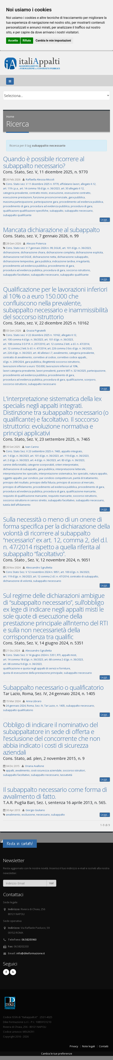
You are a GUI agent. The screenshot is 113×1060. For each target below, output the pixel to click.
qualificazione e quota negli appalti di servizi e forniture (36, 668)
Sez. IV (39, 705)
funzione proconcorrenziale (50, 197)
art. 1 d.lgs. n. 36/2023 (16, 455)
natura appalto (98, 473)
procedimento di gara (16, 206)
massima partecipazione (18, 202)
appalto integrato (71, 451)
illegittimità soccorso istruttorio (61, 362)
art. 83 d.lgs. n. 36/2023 (70, 460)
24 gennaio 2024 (16, 705)
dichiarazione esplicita (89, 252)
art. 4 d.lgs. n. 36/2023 (43, 460)
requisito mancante (60, 496)
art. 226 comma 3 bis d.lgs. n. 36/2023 (69, 348)
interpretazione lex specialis (20, 473)
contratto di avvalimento (17, 357)
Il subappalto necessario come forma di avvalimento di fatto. (55, 793)
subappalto (56, 210)
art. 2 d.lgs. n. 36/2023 (16, 460)
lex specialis (80, 473)
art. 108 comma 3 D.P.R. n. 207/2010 (24, 344)
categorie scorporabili (41, 464)
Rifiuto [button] (27, 40)
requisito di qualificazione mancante (25, 496)
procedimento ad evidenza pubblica (81, 202)
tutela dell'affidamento (16, 505)
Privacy (74, 1046)
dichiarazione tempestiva (18, 261)
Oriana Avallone (34, 766)
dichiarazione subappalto (72, 257)
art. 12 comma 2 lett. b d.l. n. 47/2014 (24, 348)
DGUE (57, 248)
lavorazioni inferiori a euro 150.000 (24, 366)
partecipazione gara (46, 202)
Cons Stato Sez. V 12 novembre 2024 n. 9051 (32, 572)
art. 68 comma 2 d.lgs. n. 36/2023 (63, 659)
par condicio (30, 478)
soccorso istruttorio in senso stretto (25, 500)
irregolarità (82, 261)
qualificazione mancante (81, 491)
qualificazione (74, 379)
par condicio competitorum (55, 478)
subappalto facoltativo (16, 274)
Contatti (103, 1046)
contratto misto (38, 193)
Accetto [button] (13, 40)
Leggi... (105, 219)
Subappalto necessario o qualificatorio (53, 687)
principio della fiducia (42, 482)
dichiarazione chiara (33, 252)
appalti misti (69, 655)
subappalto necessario (79, 210)
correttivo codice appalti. (72, 357)
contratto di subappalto (84, 576)
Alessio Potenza (36, 243)
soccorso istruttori (74, 770)
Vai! (51, 883)
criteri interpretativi (66, 464)
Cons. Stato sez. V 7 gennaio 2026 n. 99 (29, 248)
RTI (59, 655)
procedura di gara (81, 206)
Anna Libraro (33, 701)
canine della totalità (14, 464)
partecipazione (96, 370)
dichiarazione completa (60, 252)
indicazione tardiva (63, 261)
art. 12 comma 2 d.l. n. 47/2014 (51, 576)
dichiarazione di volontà (17, 581)
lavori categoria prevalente (19, 370)
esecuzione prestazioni (17, 197)
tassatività (66, 775)
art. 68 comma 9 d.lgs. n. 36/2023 (22, 664)
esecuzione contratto (77, 193)
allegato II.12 (88, 184)
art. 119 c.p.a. (10, 188)
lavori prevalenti (46, 370)
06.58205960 (29, 939)
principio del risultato (16, 482)
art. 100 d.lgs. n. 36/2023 (75, 572)
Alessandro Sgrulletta (39, 567)
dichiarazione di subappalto (20, 469)
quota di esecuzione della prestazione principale (33, 673)
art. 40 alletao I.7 (42, 353)
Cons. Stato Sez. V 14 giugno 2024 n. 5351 (31, 655)
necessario (43, 814)
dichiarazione (11, 252)
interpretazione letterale (70, 469)
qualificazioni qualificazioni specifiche (25, 210)
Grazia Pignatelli (36, 330)
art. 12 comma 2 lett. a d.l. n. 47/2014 (67, 344)
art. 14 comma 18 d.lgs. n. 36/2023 (40, 188)
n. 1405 (60, 705)
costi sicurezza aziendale (46, 770)
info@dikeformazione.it (30, 953)
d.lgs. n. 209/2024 (13, 362)
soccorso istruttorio (78, 270)
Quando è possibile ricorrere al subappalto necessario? (43, 162)
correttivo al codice (44, 357)
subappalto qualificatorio (18, 710)
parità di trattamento (85, 478)
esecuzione (56, 193)
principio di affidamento (17, 487)
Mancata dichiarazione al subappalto (51, 229)
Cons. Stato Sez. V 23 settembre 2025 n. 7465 (33, 451)
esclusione (28, 814)
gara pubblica (76, 197)
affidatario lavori (69, 184)
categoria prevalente (15, 193)
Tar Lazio (49, 705)
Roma (30, 705)
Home (10, 116)
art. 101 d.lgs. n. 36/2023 (76, 248)
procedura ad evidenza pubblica (50, 206)
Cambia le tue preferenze (56, 1053)
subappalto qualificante (17, 215)
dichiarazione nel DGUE (17, 257)
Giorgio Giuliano (35, 810)
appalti (10, 770)
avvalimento (60, 353)
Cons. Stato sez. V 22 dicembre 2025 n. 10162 (33, 335)
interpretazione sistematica (55, 473)
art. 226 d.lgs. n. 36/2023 (17, 353)
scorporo (90, 379)
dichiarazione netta (44, 257)
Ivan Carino (32, 447)
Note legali (88, 1046)
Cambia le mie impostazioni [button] (53, 40)
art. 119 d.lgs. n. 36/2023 (74, 455)
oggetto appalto (12, 478)
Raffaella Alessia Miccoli (40, 179)
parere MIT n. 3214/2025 (71, 370)
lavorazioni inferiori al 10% (62, 366)
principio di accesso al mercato (75, 482)
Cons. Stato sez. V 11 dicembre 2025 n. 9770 (32, 184)
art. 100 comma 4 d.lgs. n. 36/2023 (23, 339)
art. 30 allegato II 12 (72, 188)
